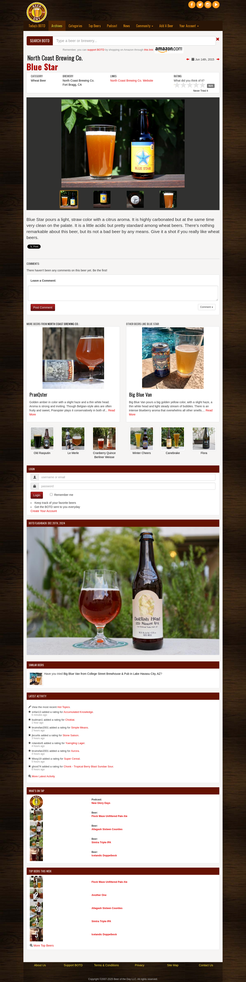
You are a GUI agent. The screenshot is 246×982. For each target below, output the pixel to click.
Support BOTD (73, 965)
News (126, 25)
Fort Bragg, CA (72, 84)
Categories (75, 25)
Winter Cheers (141, 453)
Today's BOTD (37, 25)
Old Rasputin (42, 453)
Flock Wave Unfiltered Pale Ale (110, 816)
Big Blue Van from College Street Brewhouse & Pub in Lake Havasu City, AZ (112, 673)
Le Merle (73, 453)
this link (148, 49)
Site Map (172, 965)
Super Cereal (72, 758)
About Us (40, 965)
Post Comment (42, 307)
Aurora (75, 750)
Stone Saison (70, 735)
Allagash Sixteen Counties (107, 829)
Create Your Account (44, 511)
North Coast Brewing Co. (55, 57)
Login (36, 495)
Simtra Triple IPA (101, 842)
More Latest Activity (43, 776)
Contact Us (206, 965)
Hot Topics (63, 707)
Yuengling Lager (74, 743)
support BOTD (95, 49)
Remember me (63, 494)
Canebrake (173, 453)
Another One (99, 895)
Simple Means (79, 727)
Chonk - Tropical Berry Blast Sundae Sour (88, 766)
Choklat (69, 719)
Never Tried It (200, 91)
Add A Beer (166, 25)
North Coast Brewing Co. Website (131, 80)
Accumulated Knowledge (78, 711)
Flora (204, 453)
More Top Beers (43, 945)
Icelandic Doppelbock (104, 855)
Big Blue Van (140, 394)
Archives (59, 25)
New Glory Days (101, 803)
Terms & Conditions (106, 965)
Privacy (139, 965)
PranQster (38, 394)
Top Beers (95, 25)
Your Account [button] (189, 25)
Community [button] (144, 25)
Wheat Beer (38, 80)
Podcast (112, 25)
